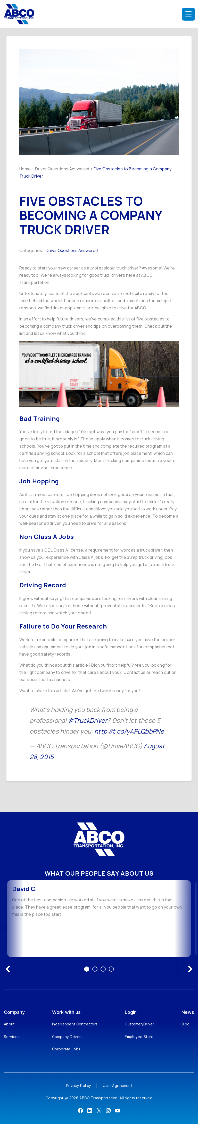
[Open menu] (188, 14)
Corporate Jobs (66, 1049)
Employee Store (139, 1036)
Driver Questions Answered (62, 169)
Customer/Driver (139, 1024)
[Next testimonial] (190, 969)
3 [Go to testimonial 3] (103, 969)
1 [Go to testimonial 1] (86, 969)
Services (12, 1036)
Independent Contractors (74, 1024)
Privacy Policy (78, 1085)
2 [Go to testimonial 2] (94, 969)
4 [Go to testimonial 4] (111, 969)
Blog (185, 1024)
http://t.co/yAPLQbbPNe (129, 731)
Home (25, 169)
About (9, 1024)
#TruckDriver (87, 720)
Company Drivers (67, 1036)
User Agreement (117, 1085)
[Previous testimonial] (8, 969)
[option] (99, 918)
